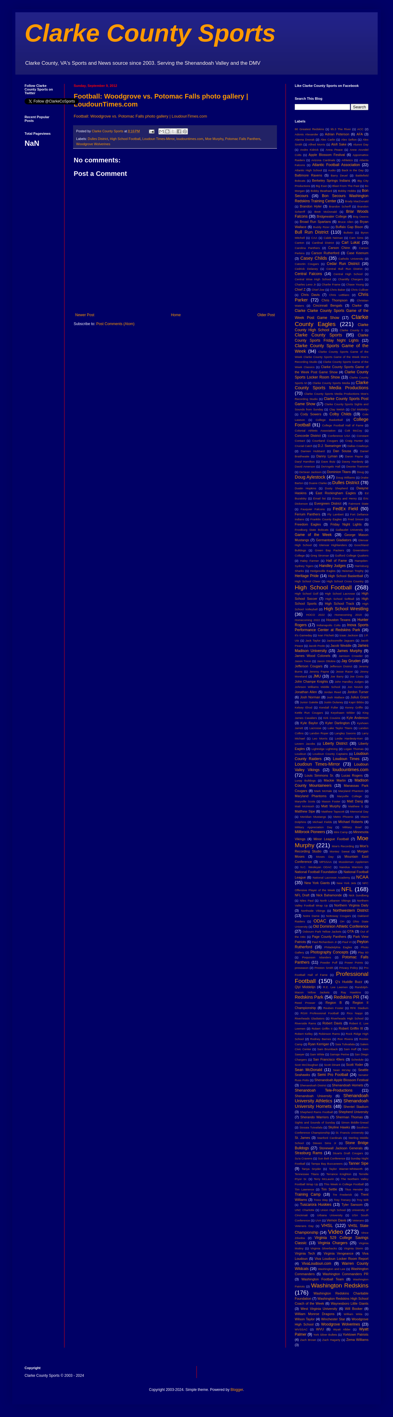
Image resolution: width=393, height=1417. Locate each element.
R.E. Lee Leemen (335, 987)
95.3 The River (341, 129)
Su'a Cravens (304, 1158)
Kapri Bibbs (356, 702)
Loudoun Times (346, 759)
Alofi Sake (339, 144)
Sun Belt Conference (331, 1158)
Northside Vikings (313, 910)
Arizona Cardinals (323, 160)
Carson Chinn (339, 248)
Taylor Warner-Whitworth (346, 1168)
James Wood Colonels (312, 656)
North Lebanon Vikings (335, 900)
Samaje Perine (339, 1054)
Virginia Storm (353, 1248)
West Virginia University (319, 1308)
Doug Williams (345, 477)
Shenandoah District (313, 1085)
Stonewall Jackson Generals (341, 1148)
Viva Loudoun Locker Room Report (341, 1258)
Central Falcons (308, 274)
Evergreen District (327, 503)
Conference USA (339, 435)
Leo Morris (319, 738)
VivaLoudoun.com (316, 1263)
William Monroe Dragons (314, 1314)
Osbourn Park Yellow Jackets (321, 931)
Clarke (356, 305)
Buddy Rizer (321, 227)
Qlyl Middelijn (305, 987)
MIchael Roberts (350, 822)
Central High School (348, 274)
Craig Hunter (354, 440)
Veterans (358, 1220)
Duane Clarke (318, 483)
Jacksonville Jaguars (340, 640)
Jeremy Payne (319, 671)
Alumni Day (360, 144)
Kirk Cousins (331, 718)
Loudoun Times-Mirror (158, 139)
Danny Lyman (326, 456)
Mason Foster (331, 801)
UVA (318, 1220)
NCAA (362, 877)
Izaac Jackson (348, 635)
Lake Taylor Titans (340, 728)
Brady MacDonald (356, 201)
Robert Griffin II (322, 1028)
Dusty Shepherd (336, 488)
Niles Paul (306, 900)
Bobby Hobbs (347, 190)
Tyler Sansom (352, 1204)
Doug (360, 472)
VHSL (327, 1225)
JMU (317, 676)
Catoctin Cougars (307, 264)
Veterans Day (304, 1226)
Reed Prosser (305, 1002)
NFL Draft (302, 895)
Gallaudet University (349, 529)
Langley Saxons (345, 733)
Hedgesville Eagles (323, 571)
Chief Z (300, 289)
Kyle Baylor (309, 723)
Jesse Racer (344, 671)
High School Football (125, 139)
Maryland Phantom (351, 791)
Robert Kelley (304, 1033)
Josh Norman (310, 697)
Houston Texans (338, 620)
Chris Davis (310, 295)
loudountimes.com (189, 139)
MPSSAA (325, 862)
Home (176, 315)
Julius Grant (359, 697)
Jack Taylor (313, 640)
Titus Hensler (354, 1189)
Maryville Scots (305, 801)
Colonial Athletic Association (315, 430)
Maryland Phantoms (310, 796)
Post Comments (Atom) (115, 324)
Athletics (347, 160)
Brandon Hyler (311, 206)
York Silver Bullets (325, 1334)
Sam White (317, 1054)
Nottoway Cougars (338, 916)
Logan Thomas (354, 749)
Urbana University (330, 1215)
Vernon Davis (336, 1220)
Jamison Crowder (351, 656)
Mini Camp (341, 832)
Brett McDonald (325, 211)
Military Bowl (351, 827)
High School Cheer (308, 581)
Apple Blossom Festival (327, 155)
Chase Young (355, 284)
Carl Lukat (351, 242)
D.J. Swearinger (329, 446)
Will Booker (353, 1308)
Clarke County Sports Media (331, 383)
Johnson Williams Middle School (317, 687)
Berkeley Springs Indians (331, 180)
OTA (350, 931)
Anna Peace (334, 149)
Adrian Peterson (337, 134)
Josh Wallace (335, 697)
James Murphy (349, 651)
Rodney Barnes (320, 1039)
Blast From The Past (345, 186)
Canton (299, 242)
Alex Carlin (328, 139)
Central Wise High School (313, 279)
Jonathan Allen (306, 692)
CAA (314, 237)
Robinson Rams (329, 1033)
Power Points (353, 962)
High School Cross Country (345, 581)
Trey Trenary (342, 1200)
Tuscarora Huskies (315, 1204)
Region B (333, 1002)
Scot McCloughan (306, 1064)
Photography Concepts (329, 952)
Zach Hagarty (331, 1339)
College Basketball (329, 419)
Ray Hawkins (351, 992)
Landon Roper (319, 733)
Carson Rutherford (325, 253)
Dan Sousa (342, 451)
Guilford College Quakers (351, 555)
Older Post (266, 315)
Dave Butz (328, 461)
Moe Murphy (214, 139)
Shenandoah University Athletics (331, 1098)
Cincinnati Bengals (327, 305)
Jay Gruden (351, 661)
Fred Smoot (356, 519)
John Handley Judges (349, 681)
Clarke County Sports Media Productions (331, 385)
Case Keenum (357, 253)
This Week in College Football (344, 1184)
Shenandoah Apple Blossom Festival (341, 1080)
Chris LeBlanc (339, 295)
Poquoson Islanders (316, 957)
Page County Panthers (329, 936)
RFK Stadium (359, 1008)
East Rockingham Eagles (336, 493)
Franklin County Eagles (326, 519)
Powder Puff (328, 962)
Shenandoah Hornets (347, 1085)
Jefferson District (341, 666)
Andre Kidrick (309, 149)
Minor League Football (331, 839)
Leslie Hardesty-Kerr (349, 738)
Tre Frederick (342, 1194)
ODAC (319, 920)
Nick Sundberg (358, 895)
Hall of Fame (336, 560)
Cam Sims (356, 237)
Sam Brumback (327, 1049)
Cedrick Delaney (306, 268)
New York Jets (346, 883)
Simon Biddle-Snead (354, 1122)
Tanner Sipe (358, 1163)
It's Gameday (303, 635)
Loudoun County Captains (330, 753)
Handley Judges (332, 566)
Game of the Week (313, 535)
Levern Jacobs (305, 743)
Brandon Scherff (340, 206)
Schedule (357, 1059)
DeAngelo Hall (330, 466)
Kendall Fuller (328, 707)
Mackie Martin (335, 780)
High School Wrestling (346, 608)
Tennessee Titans (307, 1174)
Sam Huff (350, 1049)
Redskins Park (309, 997)
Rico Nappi (355, 1013)
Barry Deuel (339, 175)
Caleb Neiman (333, 237)
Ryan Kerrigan (318, 1044)
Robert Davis (332, 1023)
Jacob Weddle (341, 645)
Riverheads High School (347, 1018)
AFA (359, 134)
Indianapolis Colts (328, 625)
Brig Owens (360, 216)
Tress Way (321, 1200)
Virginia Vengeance (338, 1253)
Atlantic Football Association (336, 165)
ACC (360, 129)
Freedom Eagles (308, 524)
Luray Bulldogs (305, 780)
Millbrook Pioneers (310, 832)
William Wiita (353, 1314)
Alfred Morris (316, 144)
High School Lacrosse (340, 593)
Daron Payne (354, 456)
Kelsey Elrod (303, 707)
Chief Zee (318, 289)
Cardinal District (323, 242)
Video (335, 1232)
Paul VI (347, 942)
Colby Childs (340, 414)
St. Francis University (350, 1132)
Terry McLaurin (324, 1179)
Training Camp (308, 1194)
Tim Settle (329, 1189)
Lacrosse (315, 728)
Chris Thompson (334, 300)
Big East (321, 186)
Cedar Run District (343, 264)
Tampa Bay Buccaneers (327, 1163)
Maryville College (349, 796)
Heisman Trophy (353, 571)
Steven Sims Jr (325, 1143)
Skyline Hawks (339, 1127)
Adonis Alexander (306, 134)
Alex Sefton (348, 139)
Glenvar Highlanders (333, 545)
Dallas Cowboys (357, 446)
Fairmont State (358, 503)
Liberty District (335, 743)
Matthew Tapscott (332, 811)
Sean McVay (342, 1070)
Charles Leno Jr (305, 284)
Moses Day (324, 856)
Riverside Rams (305, 1023)
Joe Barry (337, 676)
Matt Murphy (330, 806)
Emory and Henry (345, 498)
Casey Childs (313, 258)
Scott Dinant (332, 1064)
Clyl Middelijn (359, 409)
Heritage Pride (307, 576)
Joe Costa (357, 676)
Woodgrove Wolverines (93, 144)
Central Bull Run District (344, 268)
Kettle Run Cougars (309, 712)
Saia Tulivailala (345, 1044)
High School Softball (339, 598)
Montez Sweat (340, 851)
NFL (346, 889)
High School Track (339, 603)
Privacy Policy (348, 967)
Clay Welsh (336, 409)
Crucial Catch (304, 446)
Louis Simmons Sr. (319, 775)
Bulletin (348, 232)
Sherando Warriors (314, 1117)
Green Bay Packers (329, 550)
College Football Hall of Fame (343, 425)
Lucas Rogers (352, 775)
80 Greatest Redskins (309, 129)
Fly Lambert (335, 514)
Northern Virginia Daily (351, 905)
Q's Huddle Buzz (348, 982)
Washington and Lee (331, 1269)
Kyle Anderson (357, 718)
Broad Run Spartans (315, 221)
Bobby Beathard (321, 190)
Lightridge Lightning (325, 749)
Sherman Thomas (349, 1117)
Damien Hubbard (313, 451)
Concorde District (308, 435)
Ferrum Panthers (307, 514)
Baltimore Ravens (308, 175)
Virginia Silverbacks (323, 1248)
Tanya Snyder (311, 1168)
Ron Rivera (345, 1039)
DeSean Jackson (310, 472)
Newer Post (84, 315)
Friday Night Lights (346, 524)
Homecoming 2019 (348, 614)
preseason (302, 967)
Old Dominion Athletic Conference (340, 926)
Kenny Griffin (354, 707)
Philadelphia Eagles (338, 947)
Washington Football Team (323, 1279)
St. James (302, 1137)
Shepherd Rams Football (316, 1112)
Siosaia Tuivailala (310, 1127)
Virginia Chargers (333, 1243)
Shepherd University (353, 1112)
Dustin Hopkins (305, 488)
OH (342, 921)
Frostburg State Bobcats (312, 529)
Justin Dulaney (333, 702)
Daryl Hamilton (305, 461)
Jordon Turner (357, 692)
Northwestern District (350, 910)
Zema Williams (357, 1339)
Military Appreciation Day (313, 827)
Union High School (333, 1210)
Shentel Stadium (355, 1106)
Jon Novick (355, 687)
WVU (320, 1329)
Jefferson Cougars (308, 666)
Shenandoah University (313, 1096)
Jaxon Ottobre (326, 661)
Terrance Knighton (339, 1174)
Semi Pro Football (332, 1075)
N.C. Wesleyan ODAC (316, 867)
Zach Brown (308, 1339)
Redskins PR (346, 997)
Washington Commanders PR (345, 1274)
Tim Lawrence (304, 1189)
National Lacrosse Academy (331, 877)
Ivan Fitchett (326, 635)
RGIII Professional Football (320, 1013)
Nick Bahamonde (329, 895)
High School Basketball (345, 576)
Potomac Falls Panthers (242, 139)
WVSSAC (301, 1329)
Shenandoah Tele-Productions (323, 1090)
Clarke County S (351, 330)
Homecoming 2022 (307, 620)
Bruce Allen (345, 221)
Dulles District (98, 139)
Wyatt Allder (342, 1329)
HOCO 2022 (315, 614)
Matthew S (355, 806)
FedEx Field (345, 508)
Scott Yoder (354, 1064)
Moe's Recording (343, 846)
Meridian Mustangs (313, 816)
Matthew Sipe (305, 811)
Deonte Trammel (357, 466)
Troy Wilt (362, 1200)
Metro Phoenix (343, 816)
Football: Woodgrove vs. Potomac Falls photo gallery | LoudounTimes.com (140, 116)
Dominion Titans (339, 472)
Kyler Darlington (337, 723)
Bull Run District (312, 232)
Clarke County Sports (150, 33)
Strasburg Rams (308, 1153)
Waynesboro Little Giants (349, 1303)
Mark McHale (323, 791)
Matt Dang (355, 801)
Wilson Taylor (305, 1319)
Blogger (237, 1390)
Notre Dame (311, 916)
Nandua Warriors (351, 867)
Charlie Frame (330, 284)
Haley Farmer (309, 560)
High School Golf (306, 593)
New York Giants (317, 883)
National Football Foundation (316, 872)
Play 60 (363, 952)
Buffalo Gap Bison (349, 227)
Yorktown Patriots (355, 1334)
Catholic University (350, 258)
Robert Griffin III (351, 1028)
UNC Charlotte (304, 1210)
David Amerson (305, 466)
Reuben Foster (333, 1008)
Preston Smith (323, 967)
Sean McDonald (308, 1070)
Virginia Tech (305, 1253)
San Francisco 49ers (328, 1059)
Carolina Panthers (307, 248)
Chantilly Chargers (350, 279)
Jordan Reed (332, 692)
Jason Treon (303, 661)
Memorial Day (359, 811)
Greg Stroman (319, 555)
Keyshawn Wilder (343, 712)
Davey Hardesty (352, 461)
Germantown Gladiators (333, 540)
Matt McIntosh (304, 806)
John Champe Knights (311, 681)
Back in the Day (353, 170)
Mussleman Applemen (353, 862)
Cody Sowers (310, 414)
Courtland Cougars (325, 440)
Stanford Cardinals (329, 1137)
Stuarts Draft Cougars (348, 1153)
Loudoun (300, 753)
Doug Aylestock (310, 477)
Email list (319, 498)
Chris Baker (337, 289)
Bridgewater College (332, 216)
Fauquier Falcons (313, 509)
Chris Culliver (359, 289)
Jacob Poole (317, 645)
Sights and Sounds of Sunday (315, 1122)
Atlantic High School (308, 170)
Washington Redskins (339, 1285)
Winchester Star (333, 1319)
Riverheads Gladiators (310, 1018)
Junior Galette (309, 702)
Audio (332, 170)
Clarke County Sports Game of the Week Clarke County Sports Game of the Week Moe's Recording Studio (331, 357)
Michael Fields (322, 822)
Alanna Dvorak (304, 139)
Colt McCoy (353, 430)
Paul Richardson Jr (324, 942)
